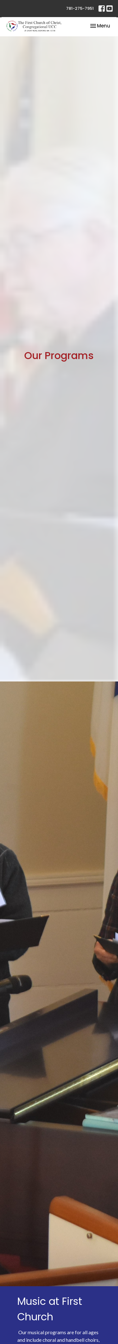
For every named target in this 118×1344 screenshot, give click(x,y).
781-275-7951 (80, 8)
